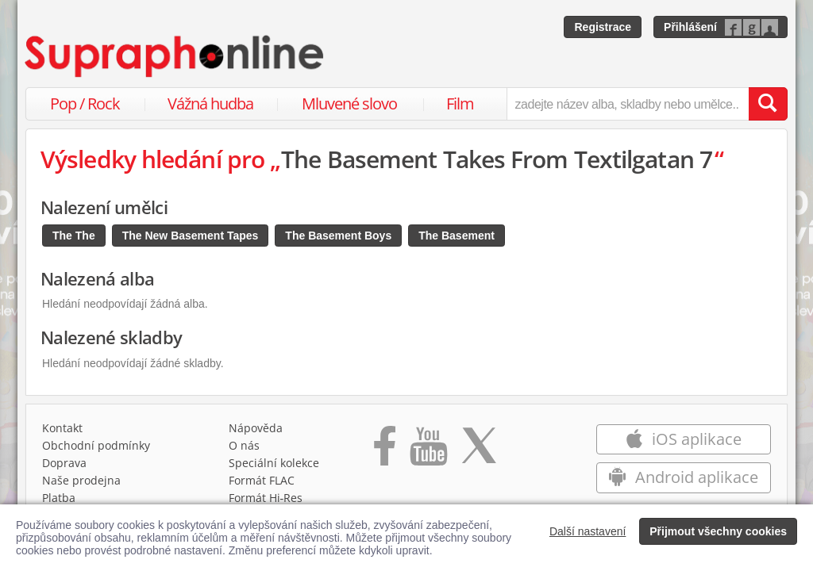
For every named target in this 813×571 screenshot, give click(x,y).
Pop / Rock (85, 103)
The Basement (456, 235)
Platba (58, 497)
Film (460, 103)
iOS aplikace (683, 439)
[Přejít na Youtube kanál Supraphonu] (428, 451)
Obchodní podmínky (96, 445)
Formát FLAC (262, 480)
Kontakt (62, 427)
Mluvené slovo (349, 103)
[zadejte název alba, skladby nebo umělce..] (628, 104)
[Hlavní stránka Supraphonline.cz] (175, 56)
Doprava (64, 462)
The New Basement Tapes (190, 235)
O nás (244, 445)
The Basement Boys (338, 235)
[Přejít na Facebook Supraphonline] (384, 451)
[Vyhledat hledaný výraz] (768, 104)
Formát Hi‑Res (266, 497)
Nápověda (256, 427)
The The (73, 235)
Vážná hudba (210, 103)
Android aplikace (683, 477)
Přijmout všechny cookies (718, 531)
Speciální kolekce (274, 462)
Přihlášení (690, 27)
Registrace (602, 27)
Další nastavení (587, 531)
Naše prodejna (81, 480)
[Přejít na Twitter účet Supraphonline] (479, 451)
